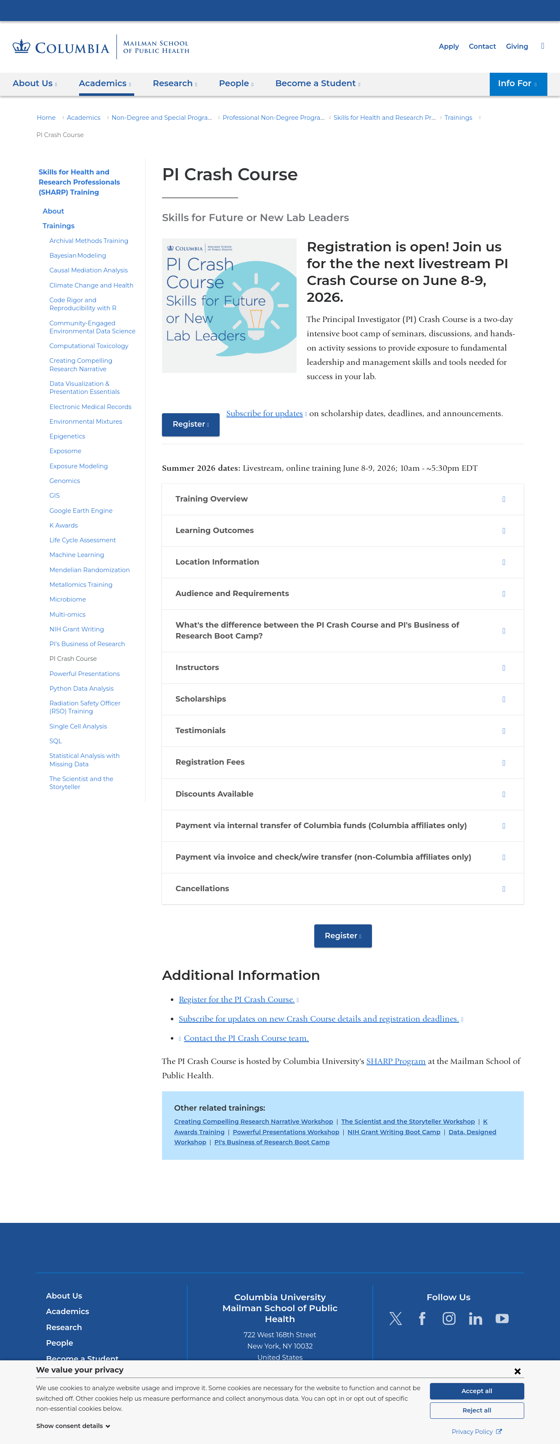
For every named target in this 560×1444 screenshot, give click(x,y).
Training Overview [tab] (211, 465)
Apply (452, 46)
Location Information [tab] (216, 528)
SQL (56, 724)
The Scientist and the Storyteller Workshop (392, 1088)
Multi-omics (65, 597)
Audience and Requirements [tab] (230, 560)
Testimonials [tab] (201, 697)
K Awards (62, 508)
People (58, 1309)
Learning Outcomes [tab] (213, 496)
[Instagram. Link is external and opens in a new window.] (449, 1284)
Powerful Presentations (81, 656)
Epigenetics (65, 419)
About (52, 194)
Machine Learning (74, 538)
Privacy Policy (477, 1431)
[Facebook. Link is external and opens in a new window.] (422, 1284)
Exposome (64, 434)
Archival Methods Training (84, 223)
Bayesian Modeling (75, 238)
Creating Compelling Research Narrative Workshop (247, 1088)
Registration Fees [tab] (211, 728)
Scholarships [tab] (202, 665)
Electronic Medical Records (86, 389)
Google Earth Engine (78, 493)
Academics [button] (102, 83)
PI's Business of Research (85, 626)
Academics (79, 117)
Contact (484, 46)
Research (63, 1293)
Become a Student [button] (305, 83)
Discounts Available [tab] (214, 760)
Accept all (477, 1391)
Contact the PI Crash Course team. (246, 1005)
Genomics (63, 463)
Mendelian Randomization (84, 552)
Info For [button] (520, 83)
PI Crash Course (72, 642)
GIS (55, 478)
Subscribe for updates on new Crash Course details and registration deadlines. (321, 985)
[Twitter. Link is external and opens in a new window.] (396, 1284)
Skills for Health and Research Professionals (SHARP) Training (402, 117)
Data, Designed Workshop (443, 1098)
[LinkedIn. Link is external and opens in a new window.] (476, 1284)
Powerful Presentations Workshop (255, 1098)
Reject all (477, 1410)
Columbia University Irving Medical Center (280, 10)
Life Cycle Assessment (80, 523)
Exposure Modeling (75, 449)
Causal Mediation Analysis (85, 253)
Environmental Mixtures (81, 404)
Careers (60, 1341)
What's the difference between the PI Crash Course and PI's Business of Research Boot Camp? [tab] (332, 596)
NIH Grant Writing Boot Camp (355, 1098)
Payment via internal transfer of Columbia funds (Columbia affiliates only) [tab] (311, 791)
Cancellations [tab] (204, 855)
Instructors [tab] (198, 633)
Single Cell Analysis (76, 709)
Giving (517, 46)
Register (195, 393)
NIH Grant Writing (73, 612)
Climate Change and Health (87, 268)
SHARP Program (396, 1027)
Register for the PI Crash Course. (239, 966)
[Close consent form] (517, 1371)
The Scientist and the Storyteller (92, 761)
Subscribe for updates (264, 379)
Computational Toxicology (84, 329)
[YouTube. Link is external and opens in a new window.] (503, 1284)
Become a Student (79, 1325)
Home (45, 117)
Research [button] (169, 83)
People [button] (228, 83)
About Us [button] (35, 83)
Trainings (441, 117)
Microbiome (65, 582)
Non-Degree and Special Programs (152, 117)
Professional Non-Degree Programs (259, 117)
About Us (63, 1262)
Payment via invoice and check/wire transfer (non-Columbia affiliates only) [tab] (313, 823)
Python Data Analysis (78, 671)
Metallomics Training (77, 567)
